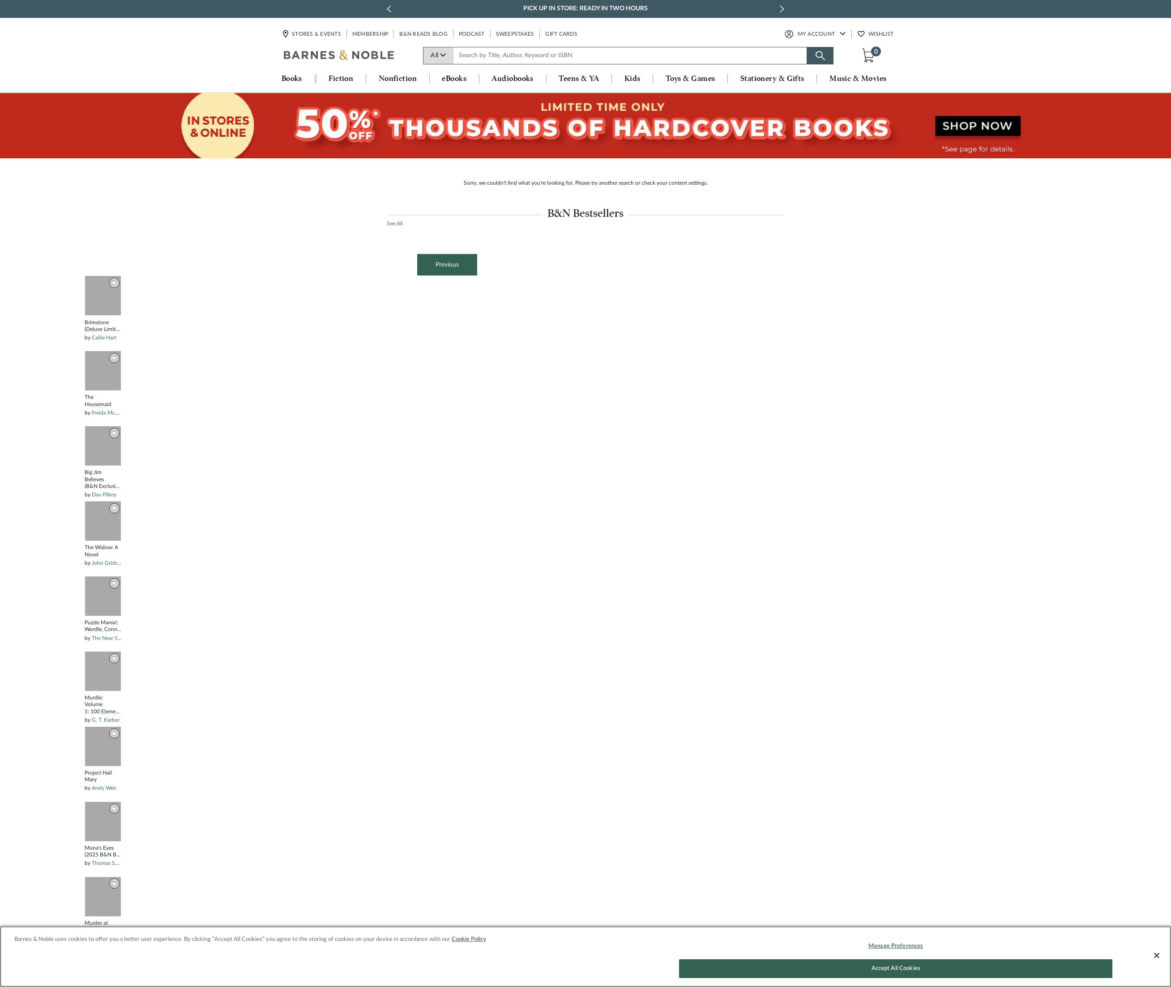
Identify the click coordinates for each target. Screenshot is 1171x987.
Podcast (472, 34)
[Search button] (820, 55)
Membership (370, 34)
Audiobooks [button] (512, 78)
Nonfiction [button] (398, 78)
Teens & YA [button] (579, 78)
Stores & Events (316, 34)
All (438, 55)
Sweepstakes (515, 34)
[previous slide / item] (389, 9)
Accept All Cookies (896, 973)
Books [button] (292, 78)
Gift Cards (561, 34)
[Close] (1157, 960)
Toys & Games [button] (690, 78)
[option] (103, 839)
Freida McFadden (112, 412)
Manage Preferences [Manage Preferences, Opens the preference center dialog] (895, 950)
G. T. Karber (106, 720)
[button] (870, 55)
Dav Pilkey (104, 494)
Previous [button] (447, 265)
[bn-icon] (339, 56)
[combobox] (630, 55)
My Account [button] (816, 34)
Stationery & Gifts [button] (772, 78)
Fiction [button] (341, 78)
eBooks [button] (454, 78)
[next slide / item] (782, 9)
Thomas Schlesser (113, 863)
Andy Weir (104, 788)
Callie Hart (104, 337)
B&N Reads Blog (423, 34)
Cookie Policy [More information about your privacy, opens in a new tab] (469, 943)
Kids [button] (632, 78)
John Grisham (108, 563)
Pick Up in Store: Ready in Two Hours (585, 8)
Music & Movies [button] (857, 78)
